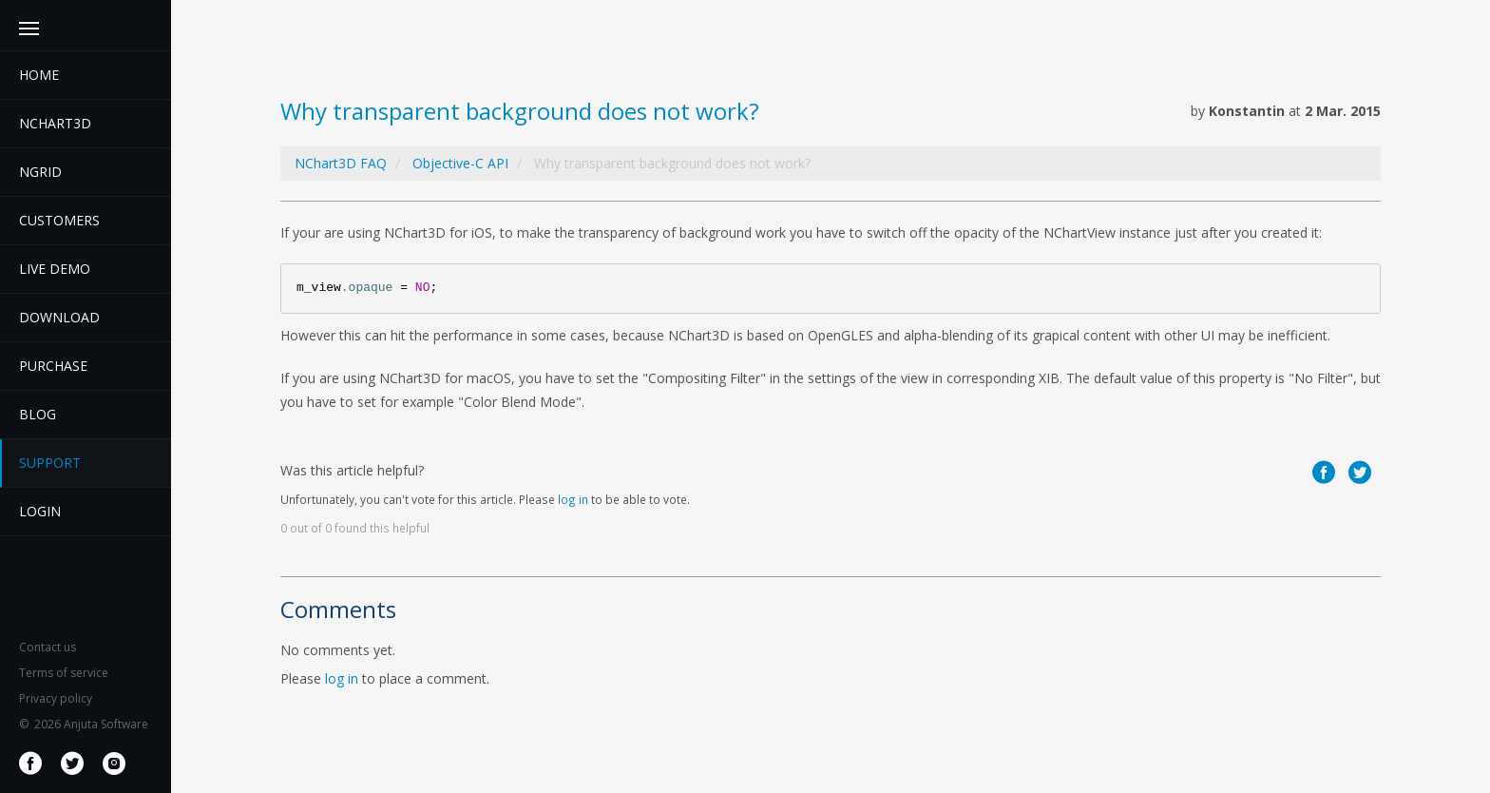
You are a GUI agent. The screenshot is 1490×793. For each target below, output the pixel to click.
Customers (59, 220)
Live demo (54, 269)
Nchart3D (55, 123)
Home (39, 75)
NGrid (40, 172)
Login (40, 511)
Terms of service (63, 673)
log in (573, 499)
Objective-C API (460, 163)
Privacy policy (55, 698)
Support (50, 463)
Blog (37, 414)
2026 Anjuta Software (83, 724)
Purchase (53, 366)
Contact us (47, 647)
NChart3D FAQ (341, 163)
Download (59, 317)
